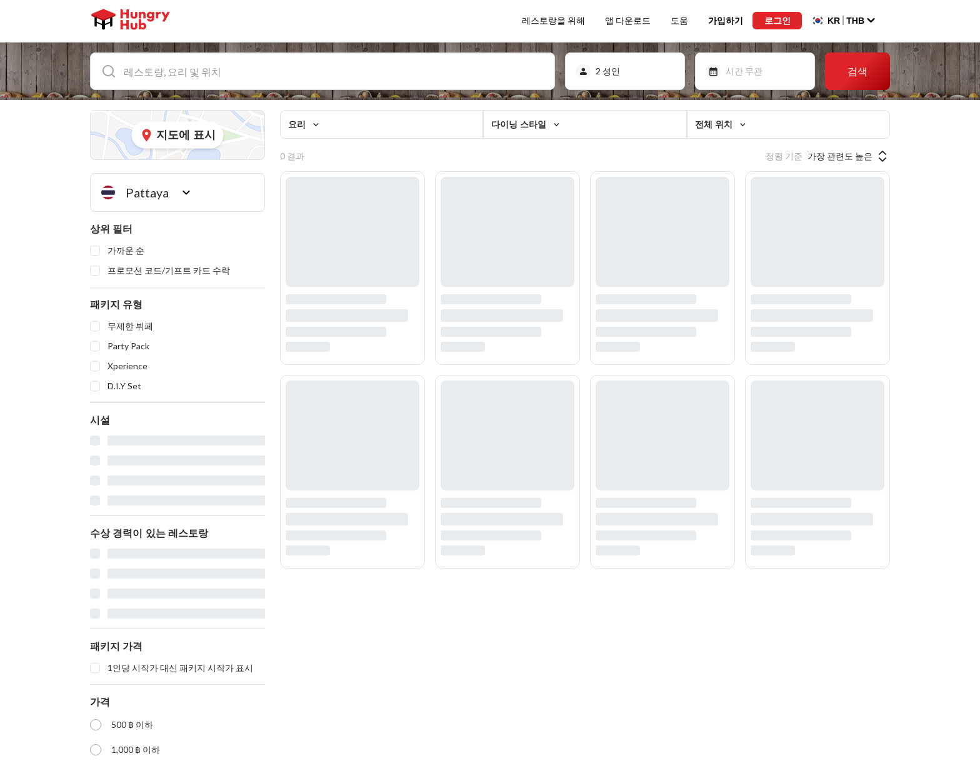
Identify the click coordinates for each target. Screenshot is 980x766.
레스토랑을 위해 (550, 21)
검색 (858, 71)
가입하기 (723, 21)
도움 (677, 21)
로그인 (776, 21)
